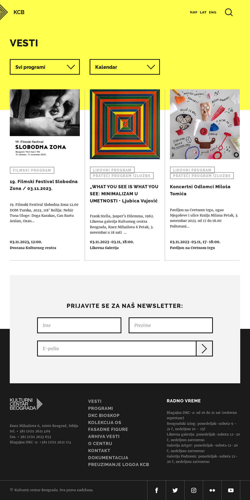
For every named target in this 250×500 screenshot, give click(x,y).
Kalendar (125, 67)
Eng (213, 12)
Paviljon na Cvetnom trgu (192, 248)
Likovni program (112, 170)
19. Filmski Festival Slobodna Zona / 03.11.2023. (42, 174)
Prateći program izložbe (122, 176)
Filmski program (32, 170)
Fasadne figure (108, 429)
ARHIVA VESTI (104, 436)
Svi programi (45, 67)
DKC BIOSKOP (104, 415)
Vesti (95, 401)
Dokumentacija (108, 457)
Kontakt (99, 450)
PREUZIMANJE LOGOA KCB (118, 464)
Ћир (194, 12)
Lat (203, 12)
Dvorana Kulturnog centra (33, 248)
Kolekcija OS (104, 422)
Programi (100, 408)
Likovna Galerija (104, 248)
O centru (100, 443)
